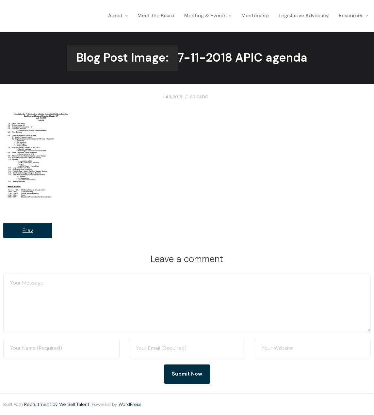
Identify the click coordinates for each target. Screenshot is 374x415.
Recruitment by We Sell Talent (56, 404)
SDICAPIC (199, 96)
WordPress (130, 404)
